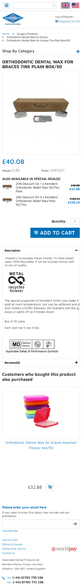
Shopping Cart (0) (69, 21)
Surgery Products (27, 33)
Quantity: (59, 221)
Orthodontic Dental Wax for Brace (27, 37)
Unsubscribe (10, 494)
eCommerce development (35, 563)
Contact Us (8, 516)
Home (5, 33)
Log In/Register (64, 16)
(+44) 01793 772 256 (28, 545)
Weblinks (49, 576)
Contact (71, 571)
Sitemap (31, 576)
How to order (10, 503)
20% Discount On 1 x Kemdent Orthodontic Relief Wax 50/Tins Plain (37, 187)
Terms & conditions (44, 571)
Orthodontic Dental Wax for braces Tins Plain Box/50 (38, 40)
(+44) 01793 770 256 (27, 541)
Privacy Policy (15, 571)
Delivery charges (12, 507)
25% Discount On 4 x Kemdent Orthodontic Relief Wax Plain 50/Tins (37, 200)
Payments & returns (14, 512)
